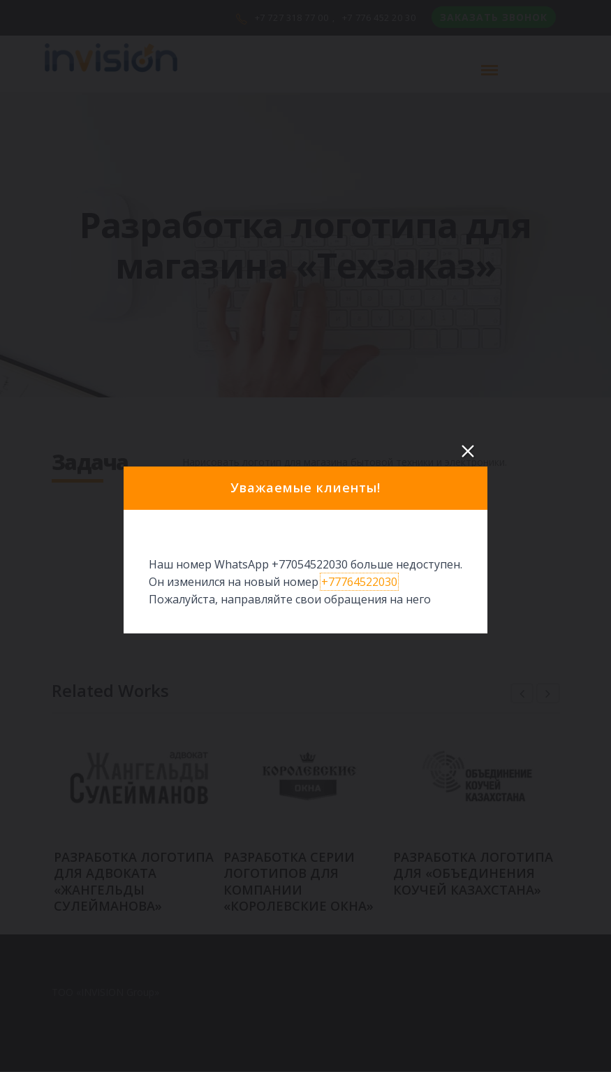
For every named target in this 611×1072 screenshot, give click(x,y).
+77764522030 (359, 581)
